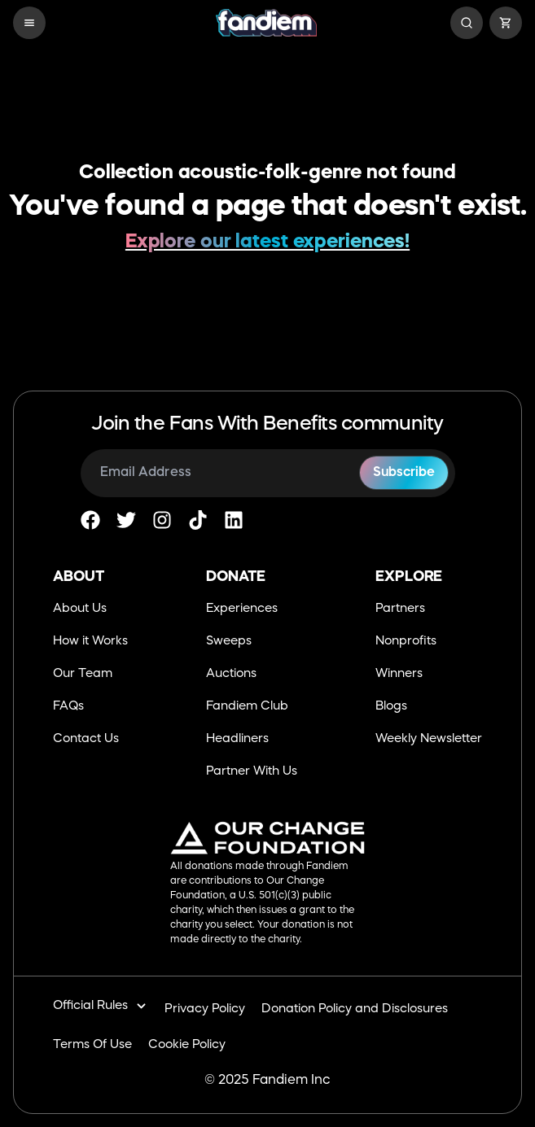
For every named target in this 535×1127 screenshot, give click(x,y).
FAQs (68, 707)
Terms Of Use (92, 1045)
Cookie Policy (187, 1045)
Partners (400, 609)
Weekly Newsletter (428, 739)
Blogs (391, 707)
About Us (80, 609)
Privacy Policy (204, 1009)
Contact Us (86, 739)
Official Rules (100, 1006)
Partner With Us (251, 772)
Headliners (237, 739)
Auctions (231, 674)
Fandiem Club (247, 707)
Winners (399, 674)
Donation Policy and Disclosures (354, 1009)
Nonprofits (405, 642)
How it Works (90, 642)
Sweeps (229, 642)
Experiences (242, 609)
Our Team (82, 674)
